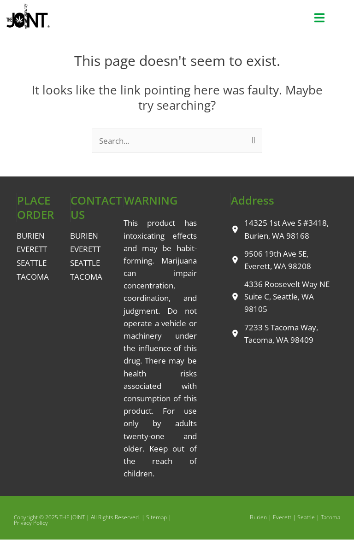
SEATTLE (32, 263)
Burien (258, 517)
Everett (282, 517)
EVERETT (32, 249)
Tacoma (330, 517)
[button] (319, 18)
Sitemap (156, 517)
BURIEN (31, 235)
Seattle (306, 517)
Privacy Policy (31, 523)
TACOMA (33, 276)
